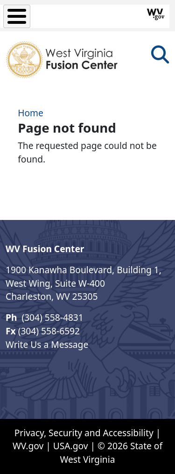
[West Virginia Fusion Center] (63, 60)
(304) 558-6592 (49, 331)
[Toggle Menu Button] (16, 16)
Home (30, 112)
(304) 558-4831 (51, 317)
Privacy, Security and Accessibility (84, 432)
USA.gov (70, 445)
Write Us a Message (47, 344)
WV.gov (28, 445)
